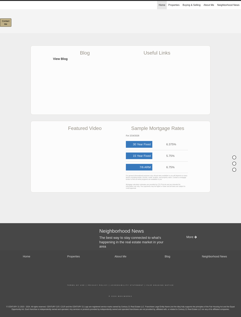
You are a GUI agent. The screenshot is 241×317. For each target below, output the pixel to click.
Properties (174, 5)
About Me (209, 5)
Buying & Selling (192, 5)
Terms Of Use (76, 285)
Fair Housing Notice (160, 285)
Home (162, 5)
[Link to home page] (4, 5)
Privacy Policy (98, 285)
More (191, 237)
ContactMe (5, 22)
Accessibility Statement (127, 285)
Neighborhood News (228, 5)
